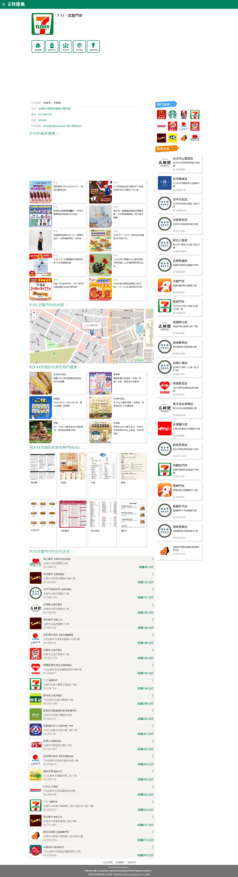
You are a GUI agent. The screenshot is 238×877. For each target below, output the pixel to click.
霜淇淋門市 (94, 50)
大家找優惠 (107, 862)
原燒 (55, 423)
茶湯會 (116, 423)
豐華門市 (178, 486)
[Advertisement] (91, 78)
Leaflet (122, 362)
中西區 (57, 102)
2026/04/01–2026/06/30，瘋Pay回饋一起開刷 (67, 404)
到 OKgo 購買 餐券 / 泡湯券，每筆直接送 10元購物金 (128, 404)
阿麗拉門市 (180, 465)
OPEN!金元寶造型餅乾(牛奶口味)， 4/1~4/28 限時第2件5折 (127, 285)
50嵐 (93, 482)
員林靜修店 (180, 342)
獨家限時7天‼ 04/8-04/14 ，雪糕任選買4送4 (68, 188)
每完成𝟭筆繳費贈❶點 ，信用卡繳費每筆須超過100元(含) (68, 213)
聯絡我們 (131, 862)
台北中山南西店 (183, 158)
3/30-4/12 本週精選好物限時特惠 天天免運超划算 (68, 261)
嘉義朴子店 (180, 506)
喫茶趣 (34, 482)
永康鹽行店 (180, 424)
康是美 (116, 374)
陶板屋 (56, 399)
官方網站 (79, 50)
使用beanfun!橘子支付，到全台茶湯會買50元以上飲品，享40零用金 (128, 430)
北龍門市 (178, 281)
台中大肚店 (180, 199)
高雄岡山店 (180, 322)
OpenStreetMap (136, 362)
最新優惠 (38, 50)
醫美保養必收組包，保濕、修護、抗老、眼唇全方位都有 (127, 380)
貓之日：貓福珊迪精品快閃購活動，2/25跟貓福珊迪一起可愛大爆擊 (128, 214)
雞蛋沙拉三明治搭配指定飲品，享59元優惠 (68, 380)
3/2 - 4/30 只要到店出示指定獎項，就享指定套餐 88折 (68, 429)
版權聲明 (120, 862)
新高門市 (178, 302)
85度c (64, 482)
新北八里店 (180, 240)
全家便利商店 (59, 374)
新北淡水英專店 (183, 404)
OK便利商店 (119, 399)
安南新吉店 (180, 383)
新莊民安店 (180, 445)
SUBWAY (35, 530)
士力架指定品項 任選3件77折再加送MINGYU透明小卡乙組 (128, 188)
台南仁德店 (180, 363)
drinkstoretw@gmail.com (134, 874)
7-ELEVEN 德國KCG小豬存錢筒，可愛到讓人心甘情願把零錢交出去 (129, 263)
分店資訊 (65, 50)
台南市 (47, 102)
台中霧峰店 (180, 179)
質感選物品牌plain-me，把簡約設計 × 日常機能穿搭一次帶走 (68, 237)
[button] (92, 333)
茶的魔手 (65, 531)
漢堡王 (124, 531)
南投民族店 (180, 527)
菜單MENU (52, 50)
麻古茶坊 (95, 531)
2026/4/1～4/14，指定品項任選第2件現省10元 (128, 237)
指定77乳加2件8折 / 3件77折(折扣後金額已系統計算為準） (68, 285)
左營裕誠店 (180, 261)
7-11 (55, 183)
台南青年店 (180, 220)
